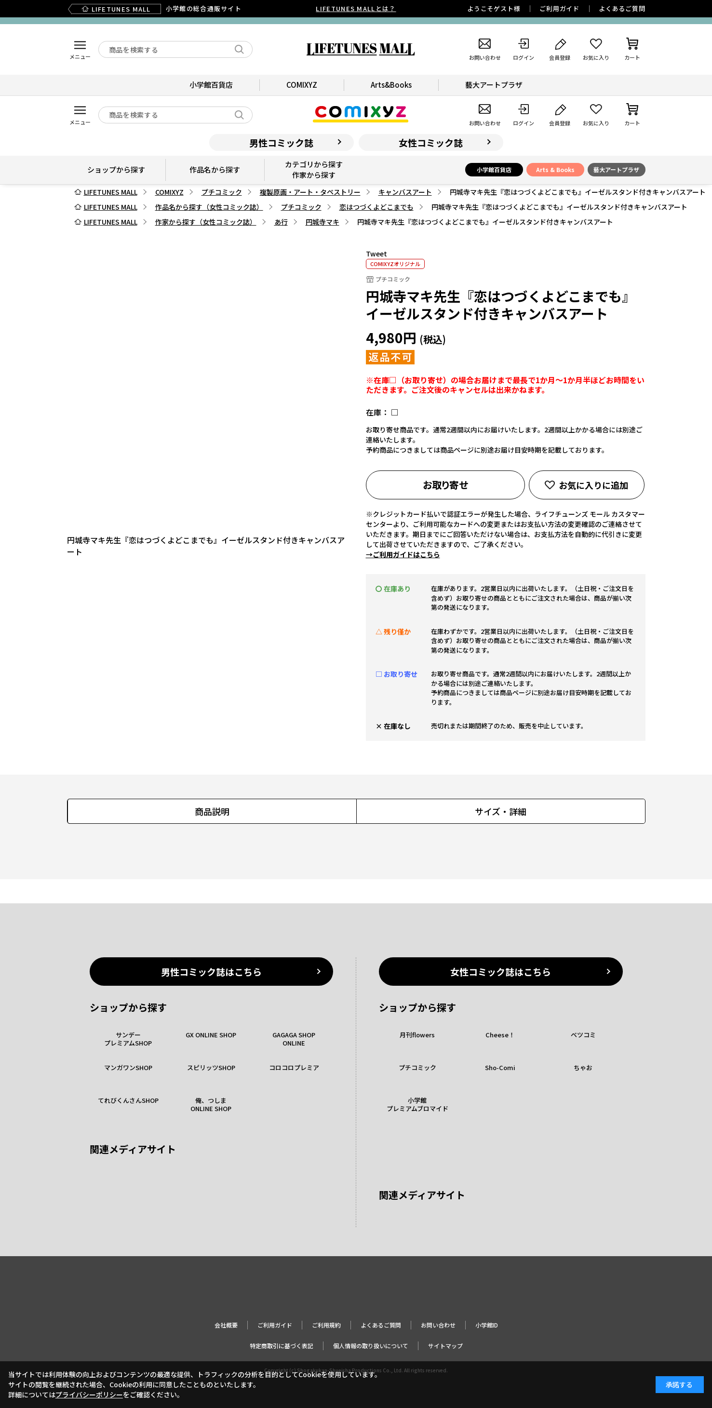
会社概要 (226, 1325)
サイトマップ (445, 1345)
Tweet (376, 253)
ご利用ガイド (559, 8)
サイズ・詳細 (500, 811)
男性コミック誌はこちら (211, 971)
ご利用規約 (326, 1325)
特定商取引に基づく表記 (281, 1345)
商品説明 (212, 811)
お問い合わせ (438, 1325)
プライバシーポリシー (89, 1394)
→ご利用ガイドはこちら (403, 554)
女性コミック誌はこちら (500, 971)
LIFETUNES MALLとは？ (356, 8)
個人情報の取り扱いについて (370, 1345)
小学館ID (486, 1325)
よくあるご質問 (622, 8)
